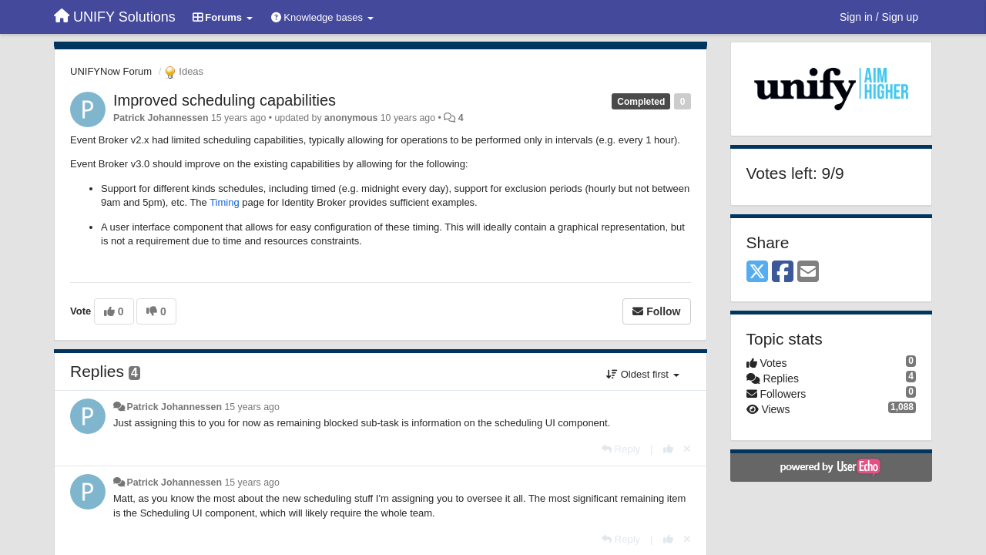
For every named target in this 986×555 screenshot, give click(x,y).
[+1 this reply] (668, 449)
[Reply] (621, 449)
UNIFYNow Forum (111, 71)
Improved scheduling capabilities (224, 100)
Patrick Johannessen (161, 118)
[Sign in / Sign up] (878, 17)
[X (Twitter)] (757, 272)
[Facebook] (782, 272)
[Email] (808, 272)
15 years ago (251, 407)
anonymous (350, 118)
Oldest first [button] (642, 374)
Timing (225, 202)
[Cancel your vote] (687, 449)
